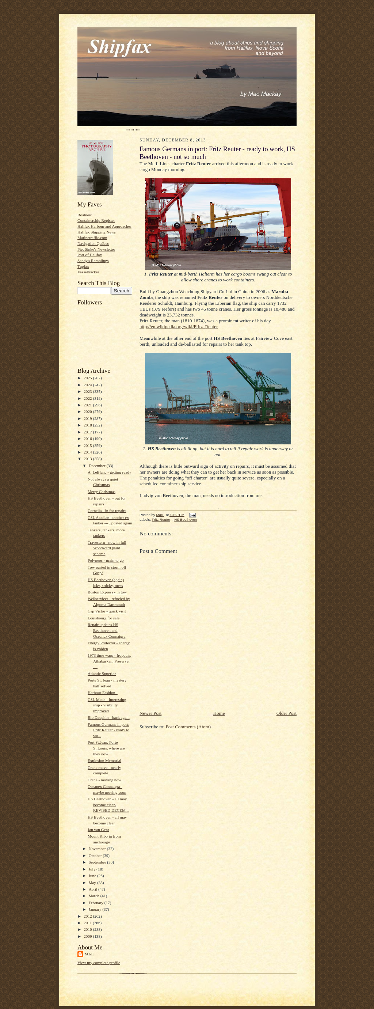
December (98, 465)
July (92, 869)
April (93, 889)
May (93, 882)
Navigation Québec (93, 243)
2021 (88, 405)
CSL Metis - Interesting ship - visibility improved (107, 705)
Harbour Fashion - (103, 692)
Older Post (286, 713)
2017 (88, 432)
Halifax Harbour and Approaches (104, 226)
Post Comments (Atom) (188, 726)
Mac (89, 954)
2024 (88, 385)
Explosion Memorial (104, 760)
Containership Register (96, 220)
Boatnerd (84, 215)
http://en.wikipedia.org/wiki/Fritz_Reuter (179, 326)
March (94, 896)
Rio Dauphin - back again (109, 717)
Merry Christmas (101, 491)
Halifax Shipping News (96, 232)
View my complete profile (98, 962)
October (96, 855)
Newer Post (150, 713)
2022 (88, 398)
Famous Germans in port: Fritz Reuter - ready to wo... (108, 730)
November (98, 848)
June (93, 875)
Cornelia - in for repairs (107, 510)
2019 (88, 418)
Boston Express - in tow (107, 592)
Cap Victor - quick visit (107, 611)
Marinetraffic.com (92, 237)
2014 (88, 452)
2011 (88, 923)
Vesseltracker (88, 272)
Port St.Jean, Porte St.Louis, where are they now (106, 748)
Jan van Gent (98, 829)
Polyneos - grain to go (106, 560)
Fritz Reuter (161, 519)
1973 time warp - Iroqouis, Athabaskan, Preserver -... (109, 661)
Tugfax (83, 266)
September (98, 862)
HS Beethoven (185, 519)
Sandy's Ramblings (93, 260)
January (96, 909)
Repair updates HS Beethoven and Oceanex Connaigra (106, 630)
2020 (88, 411)
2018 (88, 425)
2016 (88, 438)
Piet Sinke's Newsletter (96, 249)
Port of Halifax (89, 255)
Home (219, 713)
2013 (88, 458)
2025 (88, 378)
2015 (88, 445)
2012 (88, 916)
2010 (88, 929)
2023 (88, 391)
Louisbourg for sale (103, 618)
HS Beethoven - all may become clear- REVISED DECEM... (108, 804)
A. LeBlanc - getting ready (109, 472)
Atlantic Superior (102, 673)
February (96, 902)
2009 (88, 936)
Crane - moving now (104, 780)
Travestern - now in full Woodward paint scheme (107, 548)
